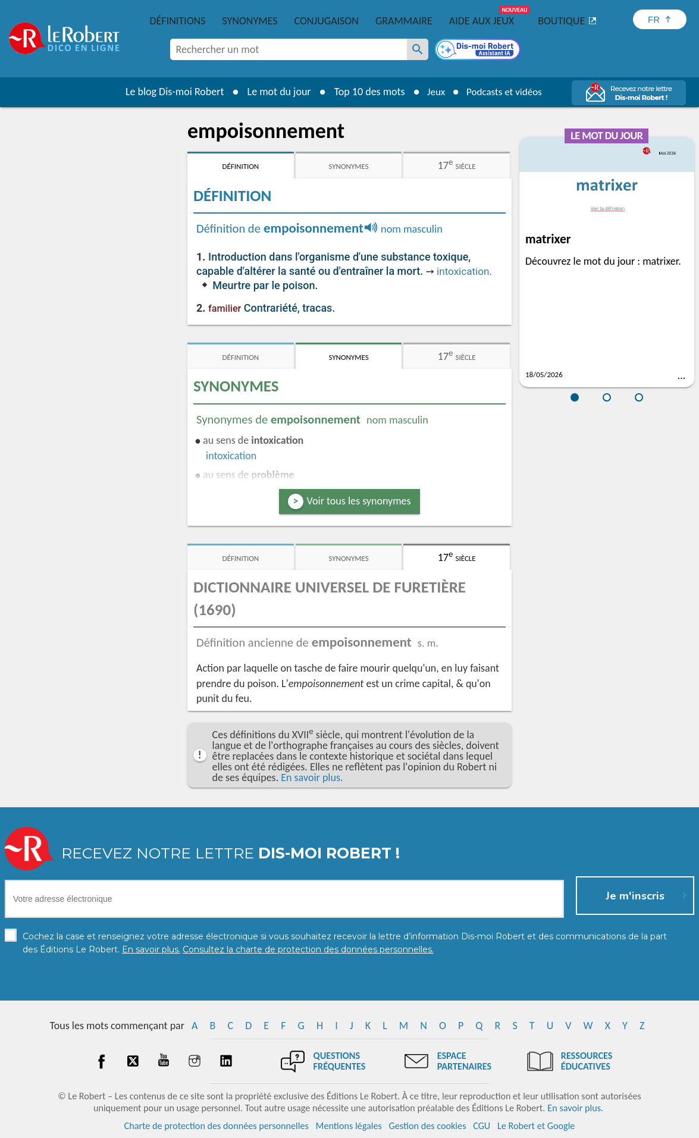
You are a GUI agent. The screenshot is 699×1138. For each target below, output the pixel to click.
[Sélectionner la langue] (660, 19)
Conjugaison (326, 20)
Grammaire (403, 20)
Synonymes (249, 20)
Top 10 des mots (365, 91)
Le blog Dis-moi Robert (170, 91)
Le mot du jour (274, 91)
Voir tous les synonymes (359, 500)
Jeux (433, 91)
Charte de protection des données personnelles (216, 1125)
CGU (481, 1125)
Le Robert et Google (536, 1125)
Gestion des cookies (427, 1125)
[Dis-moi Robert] (479, 50)
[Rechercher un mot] (417, 49)
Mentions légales (349, 1125)
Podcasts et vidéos (506, 91)
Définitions (178, 20)
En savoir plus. (312, 777)
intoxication (463, 271)
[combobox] (288, 49)
